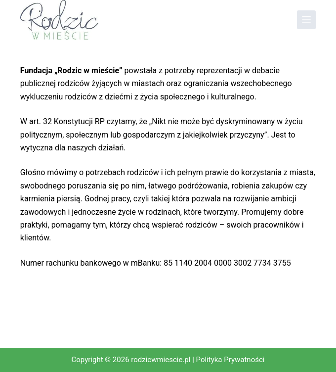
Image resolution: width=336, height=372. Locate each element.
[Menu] (306, 19)
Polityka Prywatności (230, 359)
